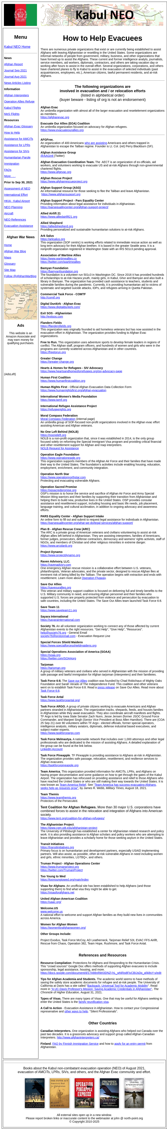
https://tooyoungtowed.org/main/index (65, 879)
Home (8, 245)
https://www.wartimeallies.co (59, 258)
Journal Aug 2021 (15, 76)
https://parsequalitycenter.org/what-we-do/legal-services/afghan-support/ (87, 523)
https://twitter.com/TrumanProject (62, 870)
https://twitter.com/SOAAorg (58, 658)
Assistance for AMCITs (18, 138)
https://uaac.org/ (51, 902)
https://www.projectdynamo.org (60, 555)
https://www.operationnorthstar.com (63, 477)
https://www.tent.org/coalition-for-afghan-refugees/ (73, 818)
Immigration (11, 163)
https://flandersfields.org (56, 326)
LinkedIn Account (52, 749)
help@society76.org (53, 632)
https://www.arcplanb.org (56, 545)
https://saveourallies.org (56, 587)
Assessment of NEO (17, 188)
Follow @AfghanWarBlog (20, 276)
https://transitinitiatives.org (57, 847)
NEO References (15, 219)
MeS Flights (11, 114)
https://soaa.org (51, 655)
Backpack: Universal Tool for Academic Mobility (117, 985)
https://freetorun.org (53, 352)
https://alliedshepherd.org (57, 226)
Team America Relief (73, 784)
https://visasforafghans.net (57, 892)
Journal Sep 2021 (15, 70)
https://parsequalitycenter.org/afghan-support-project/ (74, 207)
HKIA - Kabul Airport (17, 201)
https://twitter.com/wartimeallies (61, 262)
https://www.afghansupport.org (60, 194)
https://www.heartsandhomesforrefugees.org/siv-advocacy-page (81, 371)
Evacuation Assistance (18, 225)
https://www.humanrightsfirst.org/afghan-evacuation (73, 390)
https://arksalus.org (53, 239)
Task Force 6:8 (50, 690)
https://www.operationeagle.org (60, 457)
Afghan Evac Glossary (18, 126)
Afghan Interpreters (16, 95)
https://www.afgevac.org (56, 172)
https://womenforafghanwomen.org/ (63, 927)
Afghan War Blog (15, 251)
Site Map (10, 270)
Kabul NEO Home (17, 46)
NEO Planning (13, 207)
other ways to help (76, 1011)
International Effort (16, 194)
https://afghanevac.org (55, 117)
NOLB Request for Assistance (60, 448)
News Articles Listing (17, 83)
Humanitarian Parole (17, 157)
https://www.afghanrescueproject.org (64, 181)
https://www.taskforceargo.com (60, 733)
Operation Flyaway (94, 578)
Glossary (10, 263)
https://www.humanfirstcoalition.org (63, 380)
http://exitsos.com (52, 316)
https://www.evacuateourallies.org (62, 130)
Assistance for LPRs (17, 145)
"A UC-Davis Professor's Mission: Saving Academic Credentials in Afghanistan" (101, 989)
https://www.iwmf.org (54, 399)
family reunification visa (94, 1001)
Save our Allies (77, 680)
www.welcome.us (52, 911)
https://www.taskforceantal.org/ (60, 700)
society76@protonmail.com (58, 636)
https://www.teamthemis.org (58, 797)
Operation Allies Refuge (19, 101)
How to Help (12, 132)
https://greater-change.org (57, 361)
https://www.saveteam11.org (59, 610)
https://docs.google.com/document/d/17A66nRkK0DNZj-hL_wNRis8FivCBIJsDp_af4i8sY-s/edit (101, 972)
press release (106, 687)
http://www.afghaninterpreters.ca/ (78, 1037)
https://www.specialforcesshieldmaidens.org (69, 645)
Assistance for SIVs (16, 151)
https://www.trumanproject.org (60, 866)
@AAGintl (47, 155)
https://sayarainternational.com (60, 619)
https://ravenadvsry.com (56, 564)
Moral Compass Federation (58, 419)
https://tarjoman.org (53, 668)
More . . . (10, 176)
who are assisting (96, 143)
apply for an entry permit (130, 1043)
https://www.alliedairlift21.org (59, 216)
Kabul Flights (12, 107)
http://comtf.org (50, 297)
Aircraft (8, 213)
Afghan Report (13, 64)
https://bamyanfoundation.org (59, 271)
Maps (7, 257)
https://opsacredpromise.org (58, 490)
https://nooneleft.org (53, 435)
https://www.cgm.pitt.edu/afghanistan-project (69, 827)
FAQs (7, 170)
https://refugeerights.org (56, 409)
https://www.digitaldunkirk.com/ (60, 307)
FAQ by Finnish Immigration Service (75, 1043)
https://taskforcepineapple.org (60, 765)
